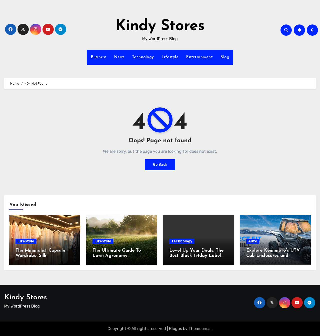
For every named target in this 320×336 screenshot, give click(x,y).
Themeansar (200, 328)
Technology (143, 57)
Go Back (160, 165)
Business (98, 57)
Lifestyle (170, 57)
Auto (252, 241)
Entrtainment (199, 57)
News (119, 57)
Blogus (175, 328)
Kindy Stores (160, 26)
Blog (224, 57)
